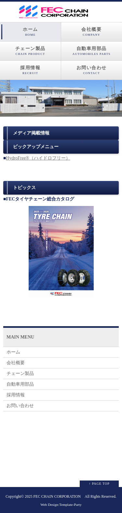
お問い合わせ (91, 70)
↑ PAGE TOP (99, 483)
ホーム (30, 32)
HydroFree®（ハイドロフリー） (38, 158)
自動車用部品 (91, 51)
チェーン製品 (30, 51)
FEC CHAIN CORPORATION (57, 496)
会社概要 (91, 32)
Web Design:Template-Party (61, 505)
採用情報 (30, 70)
